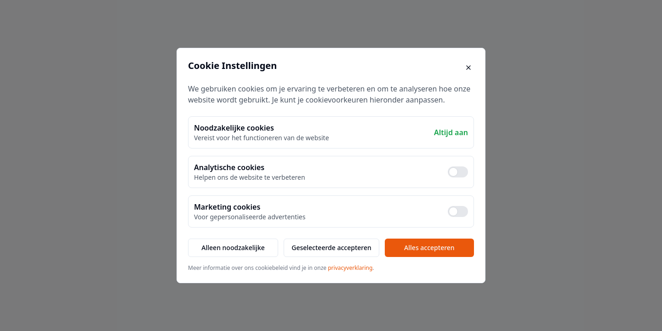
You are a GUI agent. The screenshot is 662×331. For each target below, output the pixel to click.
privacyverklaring (350, 268)
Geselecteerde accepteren (331, 247)
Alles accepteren (429, 247)
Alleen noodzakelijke (233, 247)
